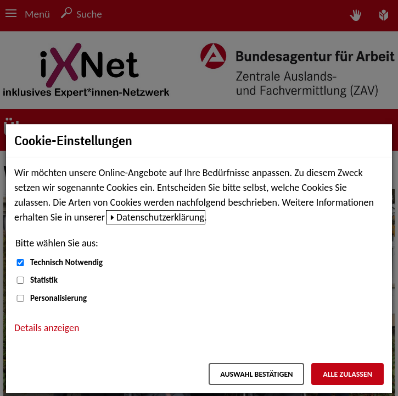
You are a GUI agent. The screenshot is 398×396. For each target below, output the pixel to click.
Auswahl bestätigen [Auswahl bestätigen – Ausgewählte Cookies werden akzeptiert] (256, 374)
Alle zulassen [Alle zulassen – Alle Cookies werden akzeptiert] (347, 374)
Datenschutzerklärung (160, 217)
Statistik (44, 280)
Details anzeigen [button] (46, 328)
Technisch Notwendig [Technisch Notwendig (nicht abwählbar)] (66, 262)
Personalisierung (58, 298)
